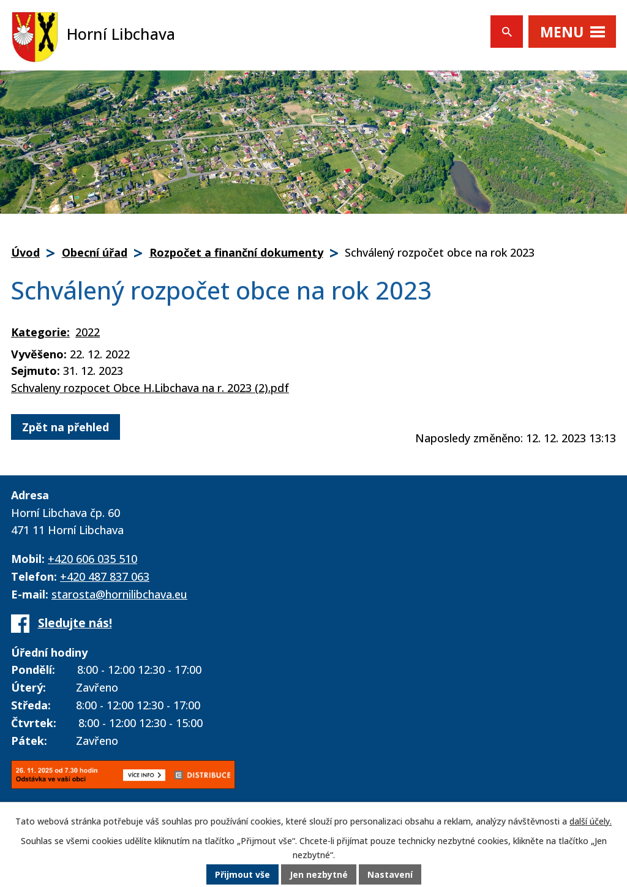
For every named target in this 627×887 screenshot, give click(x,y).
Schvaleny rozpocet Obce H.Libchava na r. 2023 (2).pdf (150, 387)
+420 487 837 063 (104, 576)
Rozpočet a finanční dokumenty (236, 252)
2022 (87, 332)
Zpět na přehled (65, 427)
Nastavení (390, 874)
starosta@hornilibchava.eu (119, 594)
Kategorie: (40, 332)
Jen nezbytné (319, 874)
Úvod (25, 252)
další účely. (590, 821)
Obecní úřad (94, 252)
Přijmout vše (242, 874)
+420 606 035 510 (92, 558)
